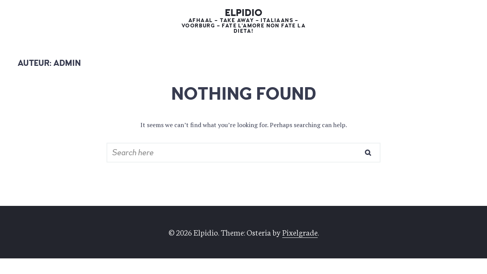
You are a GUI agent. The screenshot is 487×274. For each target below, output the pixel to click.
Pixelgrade (300, 231)
